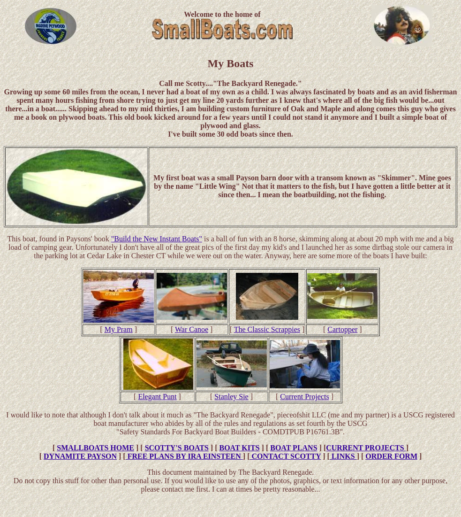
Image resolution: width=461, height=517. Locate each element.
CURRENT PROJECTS (366, 448)
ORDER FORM (391, 456)
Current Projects (304, 397)
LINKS (343, 456)
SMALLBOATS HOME (95, 448)
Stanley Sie (231, 397)
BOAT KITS (239, 448)
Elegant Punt (157, 397)
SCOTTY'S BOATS (177, 448)
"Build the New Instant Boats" (156, 239)
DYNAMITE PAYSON (80, 456)
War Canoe (191, 329)
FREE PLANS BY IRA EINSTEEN (184, 456)
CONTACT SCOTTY (285, 456)
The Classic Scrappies (267, 329)
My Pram (119, 329)
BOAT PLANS (293, 448)
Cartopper (342, 329)
